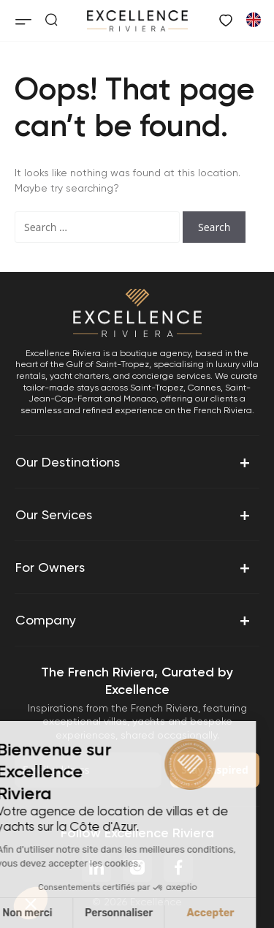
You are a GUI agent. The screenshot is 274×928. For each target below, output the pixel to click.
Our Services (134, 515)
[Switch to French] (252, 19)
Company (134, 620)
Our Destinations (134, 462)
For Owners (134, 567)
